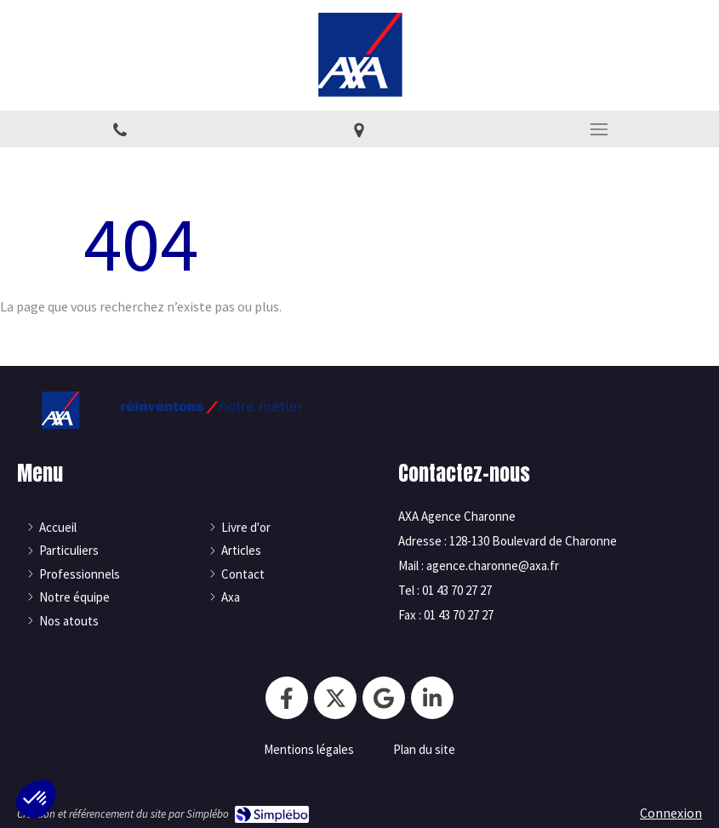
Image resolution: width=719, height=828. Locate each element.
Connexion (671, 812)
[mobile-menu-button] (599, 129)
